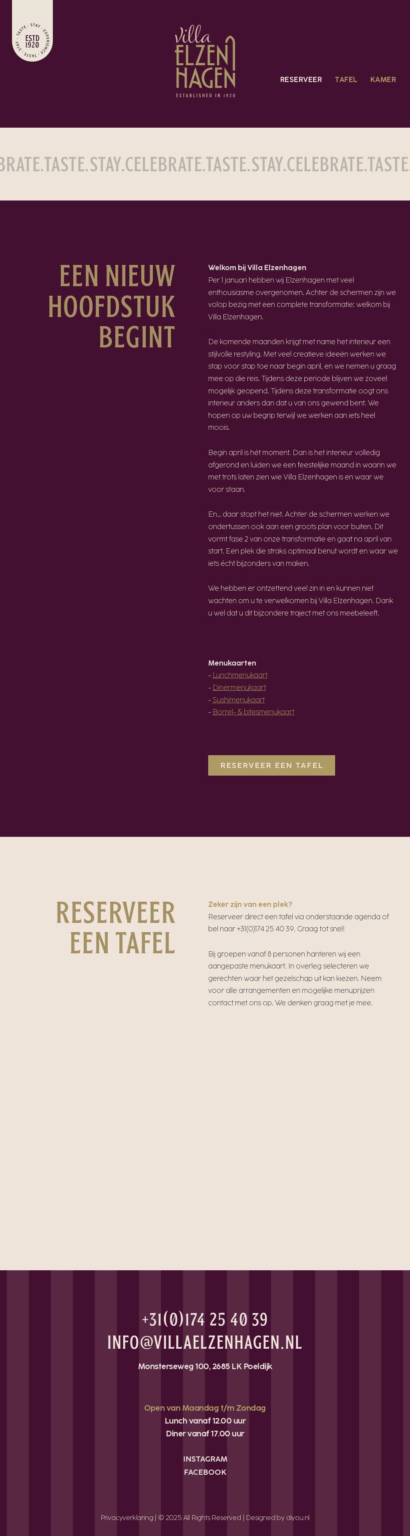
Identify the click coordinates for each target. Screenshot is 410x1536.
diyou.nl (298, 1518)
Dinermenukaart (239, 687)
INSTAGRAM (205, 1459)
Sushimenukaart (239, 700)
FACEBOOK (205, 1472)
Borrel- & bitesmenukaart (253, 712)
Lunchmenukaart (240, 675)
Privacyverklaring (126, 1518)
